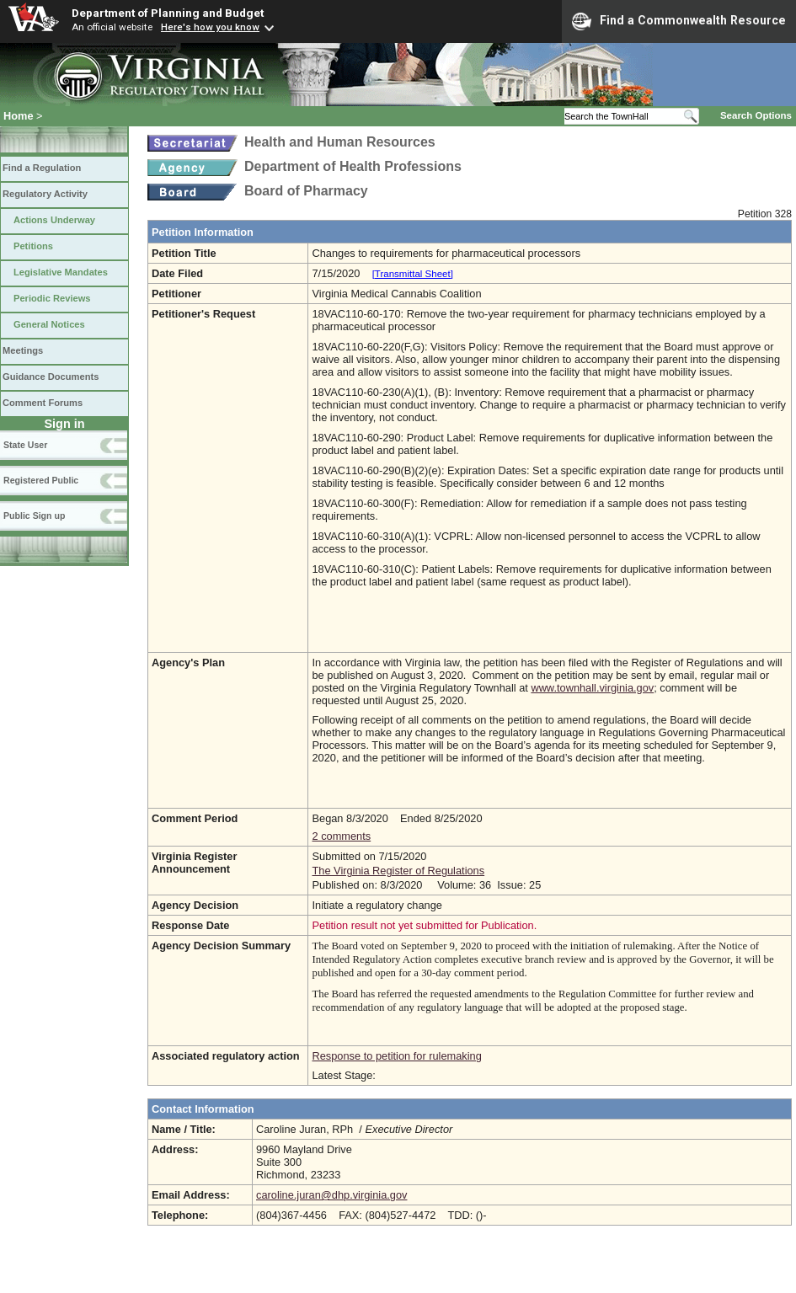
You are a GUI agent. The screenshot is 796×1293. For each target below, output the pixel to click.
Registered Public (40, 480)
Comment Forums (43, 403)
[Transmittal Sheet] (412, 274)
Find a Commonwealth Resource (679, 21)
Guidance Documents (51, 376)
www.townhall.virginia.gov (592, 687)
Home (18, 116)
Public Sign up (34, 515)
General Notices (49, 324)
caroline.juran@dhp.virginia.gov (331, 1195)
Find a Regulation (42, 168)
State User (25, 445)
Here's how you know (210, 27)
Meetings (23, 350)
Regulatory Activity (45, 194)
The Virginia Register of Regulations (398, 870)
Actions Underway (54, 220)
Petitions (33, 246)
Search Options (756, 115)
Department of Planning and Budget (168, 12)
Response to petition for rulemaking (396, 1056)
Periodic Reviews (52, 298)
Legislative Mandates (60, 272)
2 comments (341, 836)
